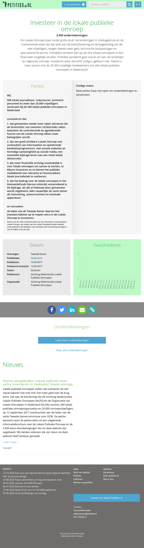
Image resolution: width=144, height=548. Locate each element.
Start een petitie (81, 472)
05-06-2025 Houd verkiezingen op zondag (24, 493)
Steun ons (108, 479)
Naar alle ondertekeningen (72, 350)
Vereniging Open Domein (72, 536)
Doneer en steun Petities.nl (107, 497)
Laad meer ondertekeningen (72, 340)
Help (75, 469)
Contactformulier (82, 510)
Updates (107, 469)
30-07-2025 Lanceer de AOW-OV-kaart (22, 483)
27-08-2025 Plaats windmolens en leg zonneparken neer (32, 479)
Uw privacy (108, 472)
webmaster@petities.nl (85, 513)
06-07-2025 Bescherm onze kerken (21, 486)
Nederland (36, 258)
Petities (77, 475)
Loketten (78, 479)
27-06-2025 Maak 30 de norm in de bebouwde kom (29, 489)
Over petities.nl (111, 475)
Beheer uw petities (83, 482)
